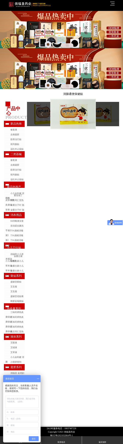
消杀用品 (16, 215)
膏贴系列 (16, 275)
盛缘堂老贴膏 (17, 296)
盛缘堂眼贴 (15, 282)
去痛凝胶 (14, 134)
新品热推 (16, 123)
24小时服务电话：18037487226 (61, 428)
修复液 (13, 130)
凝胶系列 (16, 367)
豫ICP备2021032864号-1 (61, 435)
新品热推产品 (14, 188)
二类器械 (16, 154)
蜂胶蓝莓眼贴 (17, 301)
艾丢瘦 (13, 286)
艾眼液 (13, 343)
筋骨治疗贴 (15, 139)
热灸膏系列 (14, 308)
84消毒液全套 (17, 221)
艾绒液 (13, 347)
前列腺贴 (14, 144)
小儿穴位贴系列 (14, 249)
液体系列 (16, 336)
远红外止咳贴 (17, 149)
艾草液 (13, 352)
